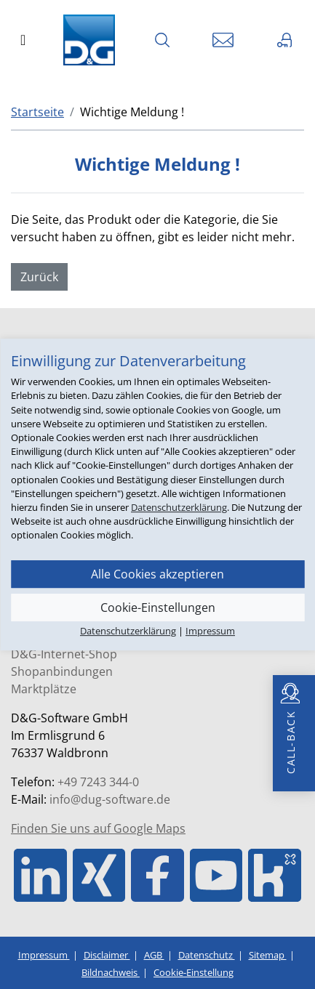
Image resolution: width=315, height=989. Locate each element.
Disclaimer (107, 954)
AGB (154, 954)
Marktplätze (43, 689)
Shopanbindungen (62, 671)
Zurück (39, 277)
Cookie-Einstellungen (157, 607)
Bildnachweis (110, 972)
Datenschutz (206, 954)
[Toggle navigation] (23, 40)
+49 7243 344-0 (98, 782)
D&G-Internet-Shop (64, 654)
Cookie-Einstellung (193, 972)
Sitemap (268, 954)
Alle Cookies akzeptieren (157, 574)
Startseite (37, 112)
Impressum (44, 954)
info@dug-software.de (109, 799)
